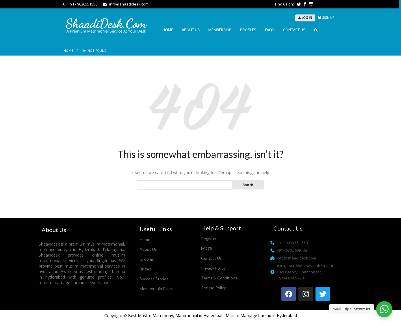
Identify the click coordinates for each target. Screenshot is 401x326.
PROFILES (248, 29)
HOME (167, 29)
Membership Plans (156, 288)
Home (68, 50)
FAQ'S (206, 248)
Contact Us (211, 258)
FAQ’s (269, 29)
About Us (148, 249)
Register (209, 238)
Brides (145, 268)
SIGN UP (326, 18)
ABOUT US (191, 29)
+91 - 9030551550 (80, 4)
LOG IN (305, 18)
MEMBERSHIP (219, 29)
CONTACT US (294, 29)
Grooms (147, 259)
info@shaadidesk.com (125, 4)
